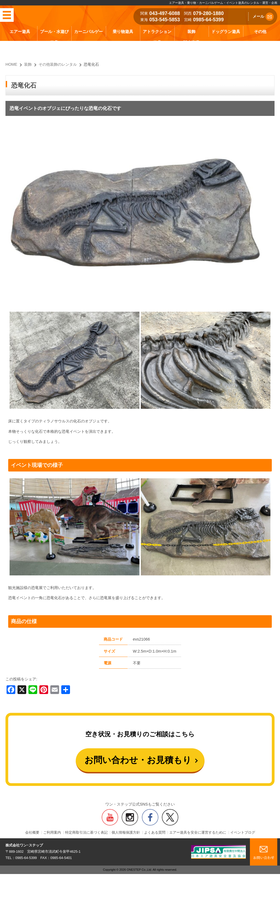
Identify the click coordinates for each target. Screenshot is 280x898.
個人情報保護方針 (126, 832)
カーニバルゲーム (88, 37)
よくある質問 (154, 832)
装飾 (191, 31)
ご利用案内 (52, 832)
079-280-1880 (208, 13)
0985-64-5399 (208, 19)
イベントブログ (242, 832)
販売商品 (191, 42)
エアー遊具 (20, 31)
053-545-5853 (164, 19)
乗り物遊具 (123, 31)
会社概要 (32, 832)
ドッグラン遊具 (225, 31)
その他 (260, 31)
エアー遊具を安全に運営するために (197, 832)
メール (263, 17)
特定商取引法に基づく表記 (86, 832)
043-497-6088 (164, 13)
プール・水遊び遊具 (54, 37)
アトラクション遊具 (157, 37)
